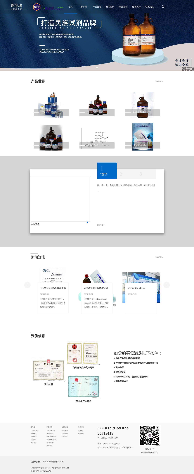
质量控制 (123, 7)
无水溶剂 (49, 445)
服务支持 (136, 7)
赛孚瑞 (84, 7)
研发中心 (81, 430)
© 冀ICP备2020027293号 (41, 471)
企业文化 (33, 433)
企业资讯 (65, 433)
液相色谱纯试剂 (51, 436)
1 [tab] (97, 67)
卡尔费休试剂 (51, 430)
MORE (159, 81)
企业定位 (33, 436)
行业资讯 (65, 430)
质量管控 (81, 433)
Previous (27, 285)
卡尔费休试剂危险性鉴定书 (53, 288)
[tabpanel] (97, 35)
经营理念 (33, 439)
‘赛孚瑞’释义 (35, 430)
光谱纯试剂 (50, 442)
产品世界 (97, 7)
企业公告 (65, 436)
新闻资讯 (110, 7)
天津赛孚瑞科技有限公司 (53, 462)
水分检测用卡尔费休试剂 (96, 288)
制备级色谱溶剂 (51, 439)
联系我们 (149, 7)
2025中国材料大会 (136, 288)
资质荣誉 (33, 442)
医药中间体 (50, 433)
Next (166, 285)
